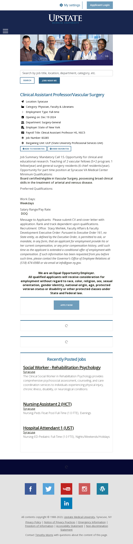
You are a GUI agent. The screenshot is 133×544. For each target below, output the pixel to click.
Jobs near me (49, 80)
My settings (69, 5)
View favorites (59, 148)
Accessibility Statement (69, 526)
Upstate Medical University (79, 517)
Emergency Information (92, 522)
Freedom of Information (39, 526)
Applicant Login (100, 5)
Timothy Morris (44, 535)
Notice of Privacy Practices (59, 522)
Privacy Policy (33, 522)
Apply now (67, 305)
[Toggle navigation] (5, 31)
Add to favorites (33, 148)
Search (27, 80)
